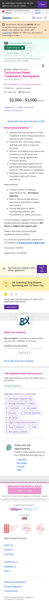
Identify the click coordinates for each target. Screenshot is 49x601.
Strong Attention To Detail (22, 403)
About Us (8, 544)
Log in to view (41, 269)
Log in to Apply (24, 490)
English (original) (13, 47)
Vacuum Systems (32, 412)
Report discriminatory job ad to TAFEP (26, 121)
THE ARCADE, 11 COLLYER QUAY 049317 (23, 84)
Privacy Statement (13, 586)
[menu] (45, 17)
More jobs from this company (18, 360)
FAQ (7, 570)
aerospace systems (18, 431)
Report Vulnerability (15, 581)
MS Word (13, 417)
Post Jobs (8, 554)
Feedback (10, 566)
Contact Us (11, 561)
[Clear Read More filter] (24, 353)
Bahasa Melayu (12, 53)
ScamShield (7, 32)
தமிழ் (27, 53)
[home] (10, 17)
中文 (30, 47)
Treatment (14, 408)
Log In (38, 17)
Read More (23, 352)
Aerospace (31, 408)
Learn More (11, 307)
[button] (44, 30)
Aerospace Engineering (20, 398)
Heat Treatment (16, 427)
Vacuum (12, 412)
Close (42, 4)
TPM (34, 427)
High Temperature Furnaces (22, 422)
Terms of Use (11, 590)
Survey (8, 549)
